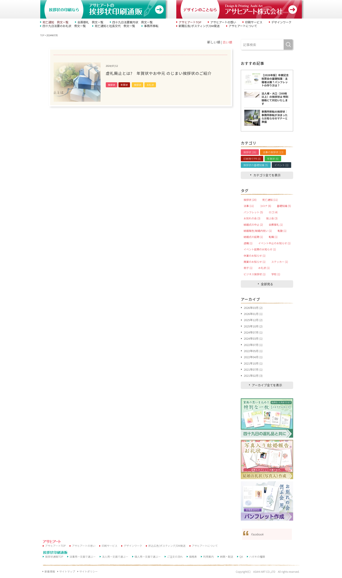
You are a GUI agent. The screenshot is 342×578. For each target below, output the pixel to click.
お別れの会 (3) (252, 218)
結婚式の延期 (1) (253, 236)
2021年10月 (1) (253, 365)
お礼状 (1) (264, 267)
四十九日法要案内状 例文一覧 (126, 22)
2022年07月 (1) (253, 346)
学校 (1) (275, 274)
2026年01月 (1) (253, 314)
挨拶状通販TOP (54, 559)
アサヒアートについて (238, 26)
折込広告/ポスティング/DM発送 (166, 548)
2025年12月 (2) (253, 321)
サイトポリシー (88, 574)
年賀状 (124, 84)
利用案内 (208, 559)
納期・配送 (226, 559)
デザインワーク (274, 22)
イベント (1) (281, 165)
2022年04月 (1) (253, 359)
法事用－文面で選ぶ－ (83, 559)
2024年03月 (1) (253, 340)
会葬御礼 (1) (276, 224)
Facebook (257, 537)
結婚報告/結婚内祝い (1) (258, 230)
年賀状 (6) (273, 158)
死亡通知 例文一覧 (54, 22)
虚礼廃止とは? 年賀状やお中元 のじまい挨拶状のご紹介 (165, 73)
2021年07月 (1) (253, 372)
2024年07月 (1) (253, 333)
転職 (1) (273, 236)
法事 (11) (249, 205)
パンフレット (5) (253, 212)
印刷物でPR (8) (252, 158)
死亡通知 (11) (270, 199)
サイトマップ (67, 574)
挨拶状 (111, 84)
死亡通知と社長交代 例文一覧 (109, 26)
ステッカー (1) (279, 261)
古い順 (227, 42)
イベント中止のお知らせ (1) (274, 243)
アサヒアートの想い (220, 22)
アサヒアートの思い (83, 548)
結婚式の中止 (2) (253, 224)
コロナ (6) (265, 205)
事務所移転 (142, 26)
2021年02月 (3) (253, 378)
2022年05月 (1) (253, 353)
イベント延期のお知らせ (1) (260, 249)
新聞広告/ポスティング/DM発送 (197, 26)
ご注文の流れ (175, 559)
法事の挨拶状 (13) (273, 152)
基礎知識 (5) (284, 205)
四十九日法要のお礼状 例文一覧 (62, 26)
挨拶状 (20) (250, 199)
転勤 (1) (282, 230)
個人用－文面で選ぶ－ (148, 559)
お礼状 (150, 84)
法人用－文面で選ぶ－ (115, 559)
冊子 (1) (248, 267)
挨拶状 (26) (249, 152)
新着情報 (49, 574)
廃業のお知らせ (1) (254, 261)
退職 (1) (248, 243)
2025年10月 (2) (253, 327)
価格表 (193, 559)
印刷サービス (248, 22)
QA (241, 559)
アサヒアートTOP (189, 22)
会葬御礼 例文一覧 (87, 22)
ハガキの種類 (257, 559)
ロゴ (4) (273, 212)
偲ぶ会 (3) (272, 218)
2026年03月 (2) (253, 308)
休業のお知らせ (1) (254, 255)
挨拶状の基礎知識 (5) (255, 165)
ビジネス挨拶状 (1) (255, 274)
